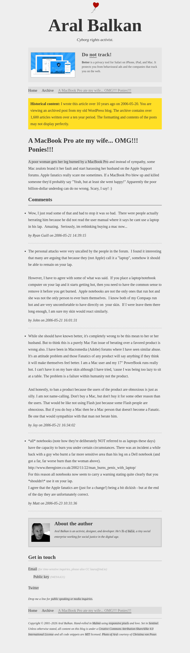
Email (32, 569)
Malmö (96, 623)
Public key (41, 577)
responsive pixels (119, 623)
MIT (87, 634)
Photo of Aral (110, 634)
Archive (48, 90)
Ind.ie (131, 531)
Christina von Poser (144, 634)
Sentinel (153, 623)
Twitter (33, 588)
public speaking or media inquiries (71, 598)
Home (32, 90)
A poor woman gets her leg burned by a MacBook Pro (68, 162)
